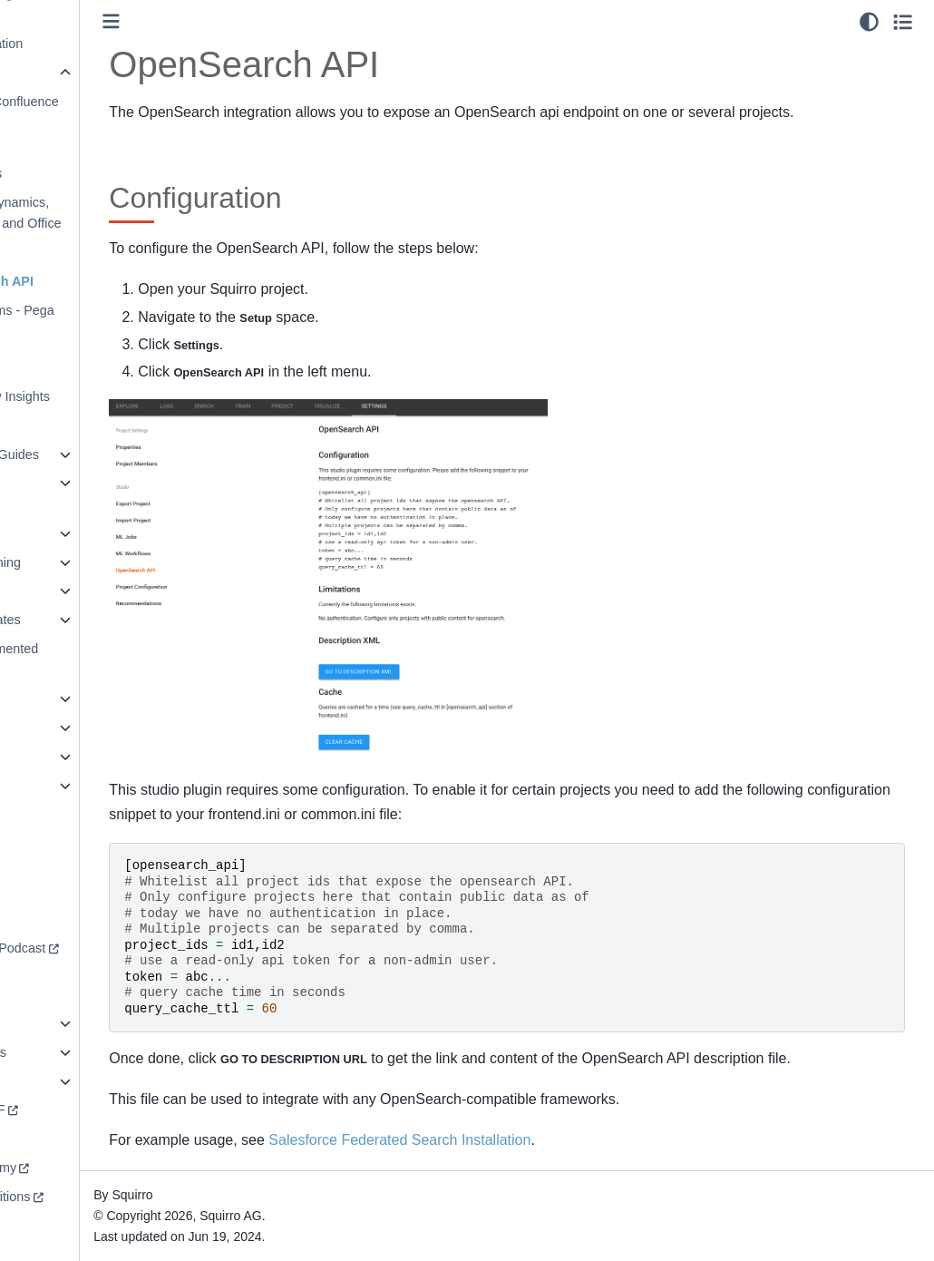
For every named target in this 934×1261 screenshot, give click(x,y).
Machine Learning (75, 562)
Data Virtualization (77, 43)
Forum (43, 890)
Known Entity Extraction (62, 493)
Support (46, 919)
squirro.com (58, 1138)
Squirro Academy (73, 1167)
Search (44, 698)
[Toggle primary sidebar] (218, 21)
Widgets (47, 785)
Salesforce (69, 367)
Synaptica (52, 727)
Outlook (60, 339)
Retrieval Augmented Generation (84, 659)
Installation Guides (91, 454)
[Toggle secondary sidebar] (902, 21)
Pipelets (47, 590)
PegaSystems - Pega (99, 310)
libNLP (43, 533)
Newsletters (72, 252)
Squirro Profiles (68, 1052)
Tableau (60, 425)
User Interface (64, 756)
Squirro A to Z (63, 1081)
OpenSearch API (89, 281)
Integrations (61, 72)
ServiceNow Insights (97, 396)
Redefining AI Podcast (88, 948)
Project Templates (75, 619)
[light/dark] (869, 21)
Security (47, 1023)
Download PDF (68, 1109)
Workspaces (59, 814)
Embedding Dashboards (73, 162)
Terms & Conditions (80, 1196)
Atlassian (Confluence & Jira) (101, 112)
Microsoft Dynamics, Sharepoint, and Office (103, 213)
